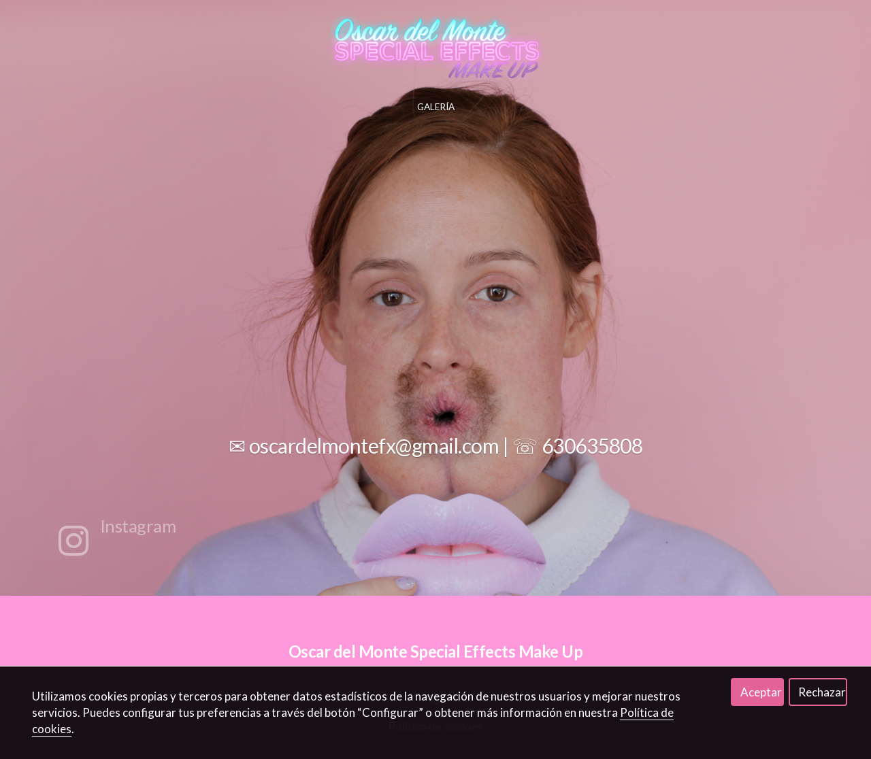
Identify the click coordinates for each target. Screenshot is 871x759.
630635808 (592, 445)
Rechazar (822, 692)
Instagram (138, 526)
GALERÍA (436, 106)
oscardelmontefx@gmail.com (374, 445)
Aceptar (761, 692)
